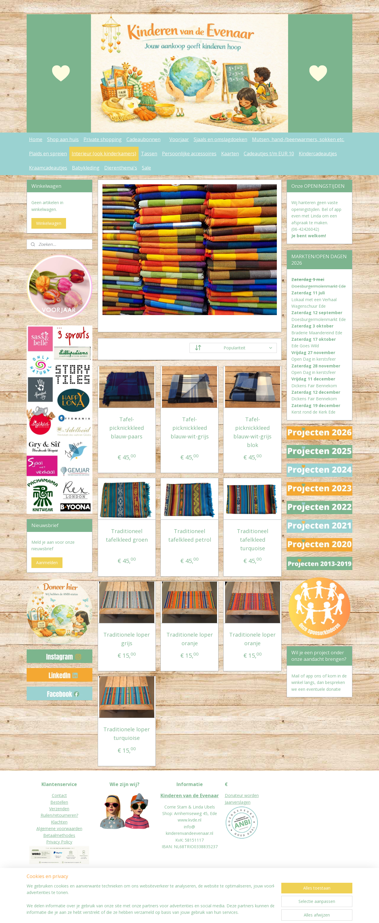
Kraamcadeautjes (48, 167)
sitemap (176, 912)
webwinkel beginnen (211, 912)
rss (188, 912)
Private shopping (102, 139)
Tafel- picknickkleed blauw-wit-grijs (189, 428)
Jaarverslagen (237, 802)
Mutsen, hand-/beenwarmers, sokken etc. (298, 139)
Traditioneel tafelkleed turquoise (252, 539)
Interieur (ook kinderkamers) (104, 153)
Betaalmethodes (59, 835)
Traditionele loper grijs (126, 639)
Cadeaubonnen (143, 139)
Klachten (59, 822)
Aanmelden (47, 562)
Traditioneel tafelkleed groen (127, 535)
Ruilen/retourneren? (59, 815)
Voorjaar (179, 139)
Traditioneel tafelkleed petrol (189, 535)
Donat (231, 795)
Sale (146, 167)
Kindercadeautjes (318, 153)
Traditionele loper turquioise (126, 733)
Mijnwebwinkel (263, 912)
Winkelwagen (48, 223)
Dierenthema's (120, 167)
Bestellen (59, 802)
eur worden (248, 795)
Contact (59, 795)
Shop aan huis (63, 139)
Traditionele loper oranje (189, 639)
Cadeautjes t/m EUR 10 (269, 153)
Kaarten (230, 153)
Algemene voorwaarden (59, 828)
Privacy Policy (59, 842)
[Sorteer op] (233, 348)
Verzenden (59, 808)
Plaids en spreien (48, 153)
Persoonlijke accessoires (189, 153)
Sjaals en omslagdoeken (220, 139)
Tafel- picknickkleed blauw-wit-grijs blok (252, 432)
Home (35, 139)
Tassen (149, 153)
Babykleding (85, 167)
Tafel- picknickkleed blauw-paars (126, 428)
